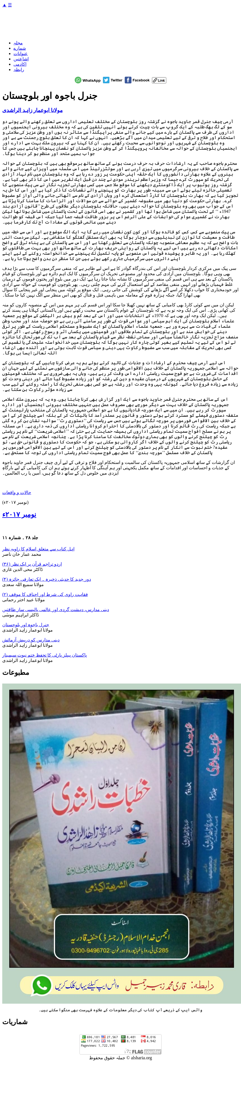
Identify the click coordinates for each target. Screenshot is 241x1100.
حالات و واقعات (16, 492)
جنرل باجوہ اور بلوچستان (25, 624)
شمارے (19, 48)
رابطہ (18, 69)
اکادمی (19, 64)
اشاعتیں (21, 58)
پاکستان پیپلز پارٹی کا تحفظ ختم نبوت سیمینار (44, 655)
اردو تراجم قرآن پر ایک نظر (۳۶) (32, 564)
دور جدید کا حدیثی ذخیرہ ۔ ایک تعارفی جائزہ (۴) (46, 579)
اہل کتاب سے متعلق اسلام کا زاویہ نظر (38, 548)
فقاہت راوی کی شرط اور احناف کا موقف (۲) (45, 594)
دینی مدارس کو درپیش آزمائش (31, 639)
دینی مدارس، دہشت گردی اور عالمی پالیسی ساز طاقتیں (55, 609)
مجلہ (18, 42)
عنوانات (20, 53)
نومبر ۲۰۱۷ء (19, 514)
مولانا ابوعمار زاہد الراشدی (32, 110)
